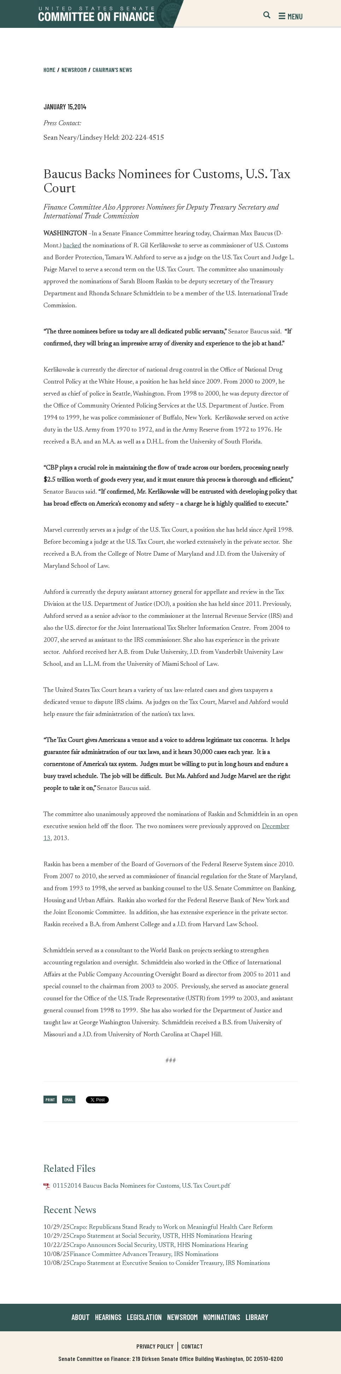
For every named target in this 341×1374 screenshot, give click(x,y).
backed (72, 246)
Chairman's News (112, 69)
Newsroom (74, 69)
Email (68, 1099)
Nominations (221, 1316)
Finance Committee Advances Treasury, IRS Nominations (144, 1255)
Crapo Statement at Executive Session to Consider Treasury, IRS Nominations (170, 1263)
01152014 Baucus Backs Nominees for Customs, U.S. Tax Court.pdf (136, 1186)
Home (49, 69)
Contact (192, 1346)
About (80, 1316)
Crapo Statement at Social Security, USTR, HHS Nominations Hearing (161, 1236)
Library (257, 1316)
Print (50, 1099)
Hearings (108, 1316)
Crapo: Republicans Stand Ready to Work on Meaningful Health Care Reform (171, 1227)
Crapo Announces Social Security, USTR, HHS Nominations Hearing (159, 1245)
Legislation (144, 1316)
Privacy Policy (155, 1346)
